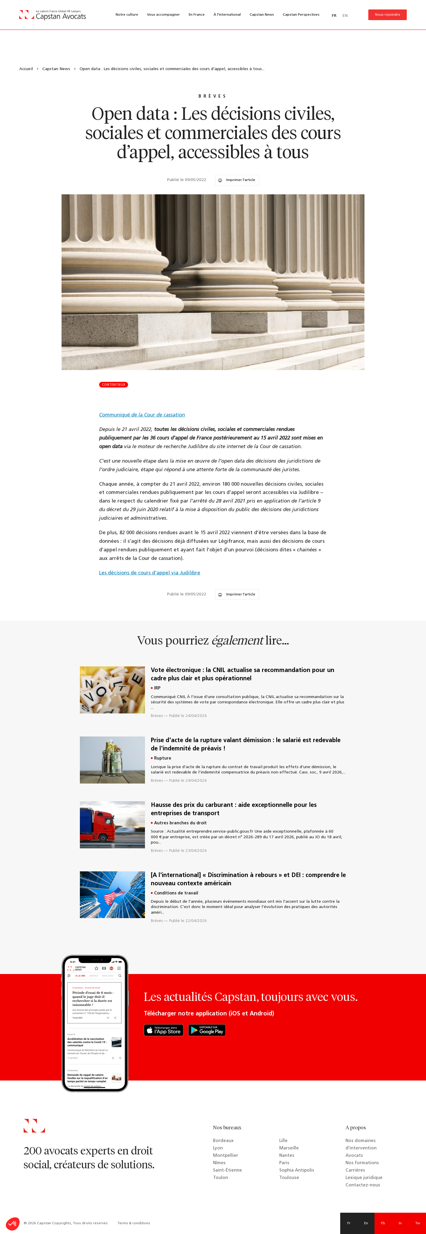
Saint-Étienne (227, 1170)
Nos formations (362, 1163)
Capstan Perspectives (301, 15)
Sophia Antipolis (296, 1170)
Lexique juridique (364, 1178)
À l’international (227, 15)
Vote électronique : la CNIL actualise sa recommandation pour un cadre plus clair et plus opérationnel (242, 675)
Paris (284, 1163)
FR (334, 16)
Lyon (218, 1148)
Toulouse (289, 1178)
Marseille (289, 1148)
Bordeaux (223, 1141)
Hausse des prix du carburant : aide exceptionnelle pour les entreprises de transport (234, 809)
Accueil (26, 69)
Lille (283, 1141)
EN (345, 16)
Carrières (355, 1170)
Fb (383, 1223)
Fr (349, 1223)
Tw (417, 1223)
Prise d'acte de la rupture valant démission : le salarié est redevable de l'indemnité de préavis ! (246, 745)
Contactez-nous (363, 1185)
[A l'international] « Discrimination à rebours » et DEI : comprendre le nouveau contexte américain (248, 880)
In (400, 1223)
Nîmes (219, 1163)
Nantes (286, 1156)
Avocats (354, 1156)
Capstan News (262, 15)
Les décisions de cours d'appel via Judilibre (149, 573)
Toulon (220, 1178)
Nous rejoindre (387, 15)
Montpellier (225, 1156)
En (366, 1223)
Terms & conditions (133, 1223)
